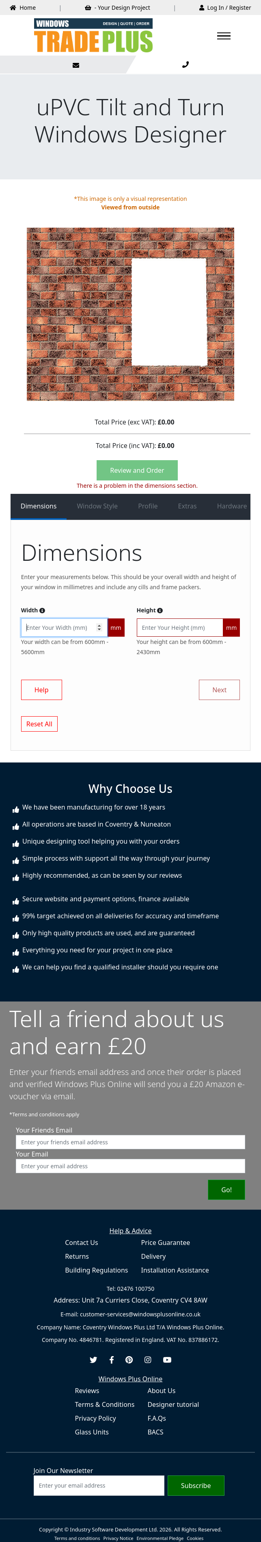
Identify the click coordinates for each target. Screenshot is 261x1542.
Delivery (153, 1256)
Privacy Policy (95, 1418)
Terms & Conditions (105, 1404)
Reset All (39, 723)
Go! (226, 1189)
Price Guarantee (165, 1242)
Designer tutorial (173, 1404)
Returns (77, 1256)
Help (42, 689)
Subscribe (196, 1485)
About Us (161, 1390)
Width (33, 610)
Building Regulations (96, 1270)
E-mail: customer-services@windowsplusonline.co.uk (130, 1314)
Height (150, 610)
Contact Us (81, 1242)
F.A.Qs (156, 1418)
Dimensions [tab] (39, 506)
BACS (155, 1432)
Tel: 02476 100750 (130, 1288)
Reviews (87, 1390)
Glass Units (92, 1432)
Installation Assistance (175, 1270)
